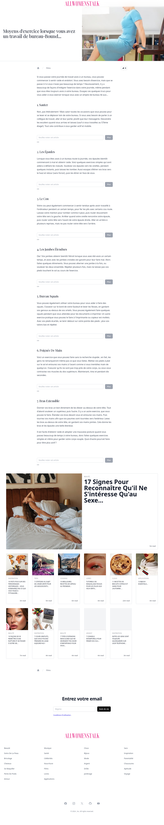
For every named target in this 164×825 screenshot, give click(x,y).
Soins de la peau (11, 753)
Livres (46, 774)
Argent (87, 763)
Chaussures (129, 763)
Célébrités (48, 758)
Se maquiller (9, 768)
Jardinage (88, 774)
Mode (86, 758)
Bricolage (8, 758)
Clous (86, 748)
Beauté (7, 748)
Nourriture (48, 763)
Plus (109, 137)
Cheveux (7, 763)
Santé (46, 753)
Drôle (86, 768)
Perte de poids (10, 774)
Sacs (126, 748)
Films (48, 68)
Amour (7, 779)
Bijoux (86, 753)
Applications (49, 779)
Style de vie (104, 709)
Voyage (127, 774)
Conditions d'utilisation (62, 715)
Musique (47, 748)
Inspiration (128, 753)
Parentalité (128, 758)
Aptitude (127, 768)
